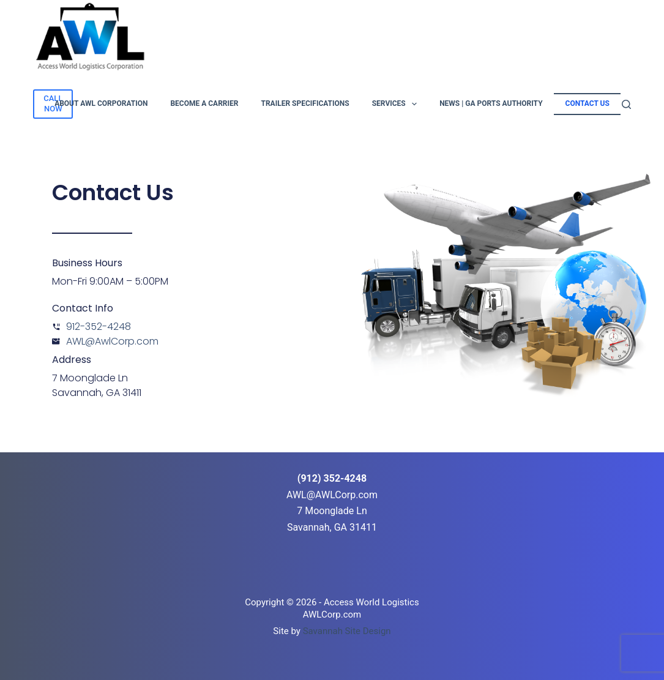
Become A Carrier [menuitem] (204, 103)
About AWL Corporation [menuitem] (100, 103)
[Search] (626, 104)
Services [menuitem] (397, 104)
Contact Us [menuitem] (587, 103)
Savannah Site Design (347, 631)
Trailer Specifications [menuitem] (305, 103)
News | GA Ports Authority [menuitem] (490, 103)
